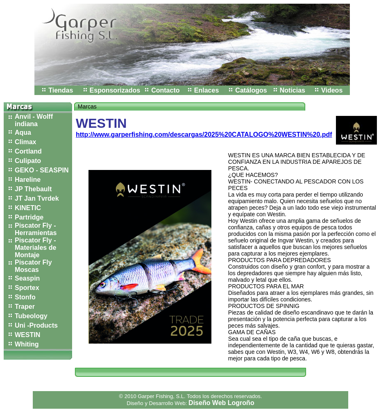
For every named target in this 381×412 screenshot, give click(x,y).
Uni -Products (36, 325)
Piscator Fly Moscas (33, 266)
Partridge (29, 217)
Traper (25, 306)
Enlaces (206, 90)
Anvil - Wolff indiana (34, 120)
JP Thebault (33, 189)
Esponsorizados (115, 90)
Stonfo (25, 297)
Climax (25, 141)
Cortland (28, 151)
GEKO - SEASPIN (42, 170)
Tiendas (60, 90)
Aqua (23, 132)
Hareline (28, 179)
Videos (331, 90)
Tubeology (31, 315)
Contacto (165, 90)
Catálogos (251, 90)
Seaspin (27, 278)
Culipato (28, 160)
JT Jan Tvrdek (37, 198)
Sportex (27, 287)
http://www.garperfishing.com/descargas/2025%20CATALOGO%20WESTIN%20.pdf (204, 134)
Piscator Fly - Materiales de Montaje (35, 247)
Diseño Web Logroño (221, 402)
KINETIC (28, 207)
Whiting (27, 344)
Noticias (292, 90)
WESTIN (27, 334)
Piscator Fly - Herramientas (36, 229)
